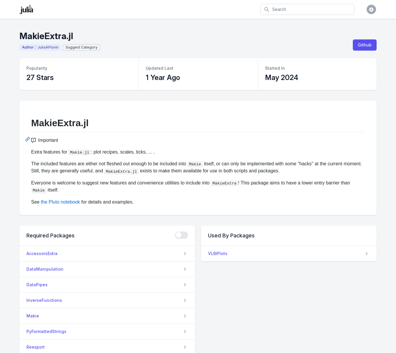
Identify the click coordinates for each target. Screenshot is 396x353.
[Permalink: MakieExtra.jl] (28, 139)
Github (365, 44)
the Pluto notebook (60, 201)
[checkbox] (181, 235)
